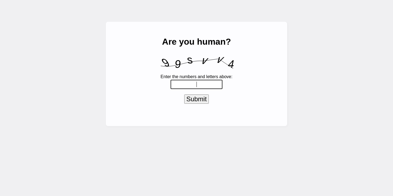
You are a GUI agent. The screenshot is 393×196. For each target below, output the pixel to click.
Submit (196, 100)
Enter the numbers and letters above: (196, 76)
